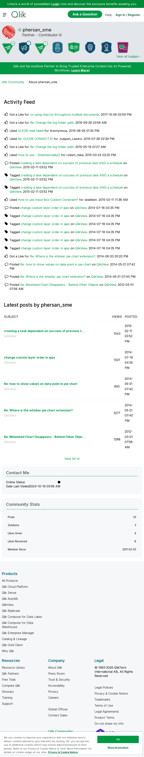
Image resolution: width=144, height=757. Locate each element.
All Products (10, 581)
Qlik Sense (9, 593)
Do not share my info (109, 723)
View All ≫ (72, 458)
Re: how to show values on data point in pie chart (55, 264)
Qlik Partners (10, 673)
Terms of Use (103, 705)
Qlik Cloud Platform (15, 587)
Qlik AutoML (10, 599)
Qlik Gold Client (12, 645)
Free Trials (9, 679)
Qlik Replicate (11, 611)
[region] (71, 744)
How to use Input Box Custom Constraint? (48, 200)
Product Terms (104, 717)
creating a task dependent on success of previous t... (44, 331)
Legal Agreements (106, 711)
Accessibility (56, 685)
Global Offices (58, 709)
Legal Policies (103, 687)
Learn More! (80, 70)
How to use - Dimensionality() (39, 155)
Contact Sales (58, 715)
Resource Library (13, 667)
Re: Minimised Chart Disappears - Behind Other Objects (59, 285)
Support (7, 703)
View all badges (127, 56)
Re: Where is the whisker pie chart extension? (62, 256)
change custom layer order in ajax (44, 208)
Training (7, 697)
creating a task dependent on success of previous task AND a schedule (71, 163)
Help (108, 15)
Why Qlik (8, 651)
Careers (53, 697)
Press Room (56, 673)
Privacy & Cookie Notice (111, 693)
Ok (118, 739)
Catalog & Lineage (14, 639)
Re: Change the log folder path (52, 122)
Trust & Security (59, 679)
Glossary (8, 691)
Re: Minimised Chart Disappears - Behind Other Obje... (44, 437)
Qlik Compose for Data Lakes (22, 617)
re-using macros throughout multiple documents (64, 114)
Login (55, 4)
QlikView (15, 167)
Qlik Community (13, 82)
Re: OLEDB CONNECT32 (35, 139)
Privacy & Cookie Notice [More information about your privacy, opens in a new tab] (63, 752)
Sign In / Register (128, 15)
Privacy (53, 691)
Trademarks (102, 699)
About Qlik (55, 667)
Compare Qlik (11, 685)
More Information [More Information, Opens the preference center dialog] (118, 747)
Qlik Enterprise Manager (18, 633)
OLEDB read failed (31, 131)
